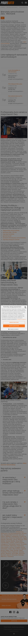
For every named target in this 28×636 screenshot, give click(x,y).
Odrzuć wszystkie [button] (14, 322)
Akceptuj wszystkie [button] (14, 325)
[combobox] (25, 307)
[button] (14, 329)
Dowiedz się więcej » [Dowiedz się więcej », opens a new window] (21, 319)
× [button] (25, 308)
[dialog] (14, 318)
